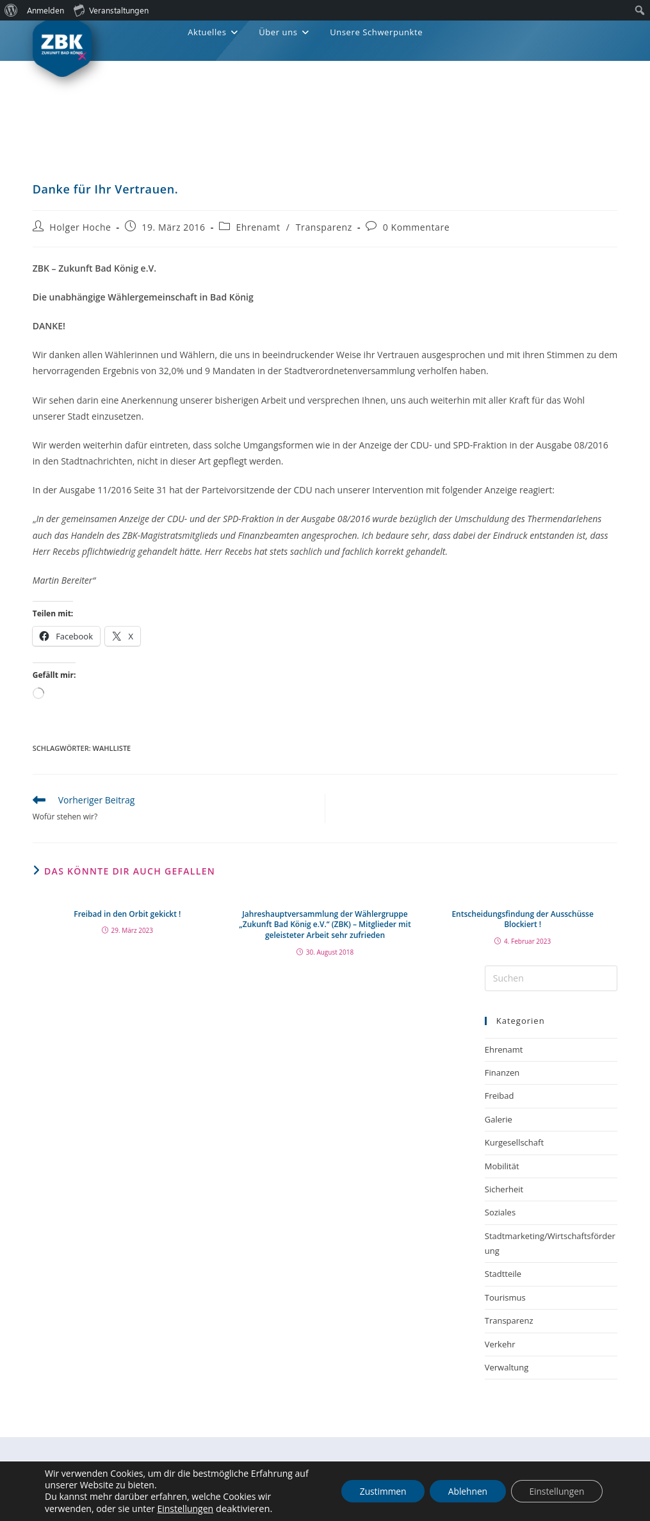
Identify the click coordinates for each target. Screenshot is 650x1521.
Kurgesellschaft (514, 1142)
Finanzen (502, 1072)
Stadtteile (503, 1273)
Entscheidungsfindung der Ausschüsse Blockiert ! (522, 919)
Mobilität (502, 1166)
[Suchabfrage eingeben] (551, 978)
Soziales (500, 1212)
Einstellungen (185, 1509)
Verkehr (500, 1344)
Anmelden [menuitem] (45, 9)
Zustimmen (376, 1491)
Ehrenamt (258, 227)
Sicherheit (504, 1189)
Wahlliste (112, 748)
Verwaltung (507, 1367)
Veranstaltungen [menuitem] (111, 9)
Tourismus (505, 1297)
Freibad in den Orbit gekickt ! (127, 914)
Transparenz (324, 227)
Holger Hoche (80, 227)
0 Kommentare (416, 227)
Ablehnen (463, 1491)
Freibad (499, 1095)
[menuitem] (11, 10)
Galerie (498, 1119)
